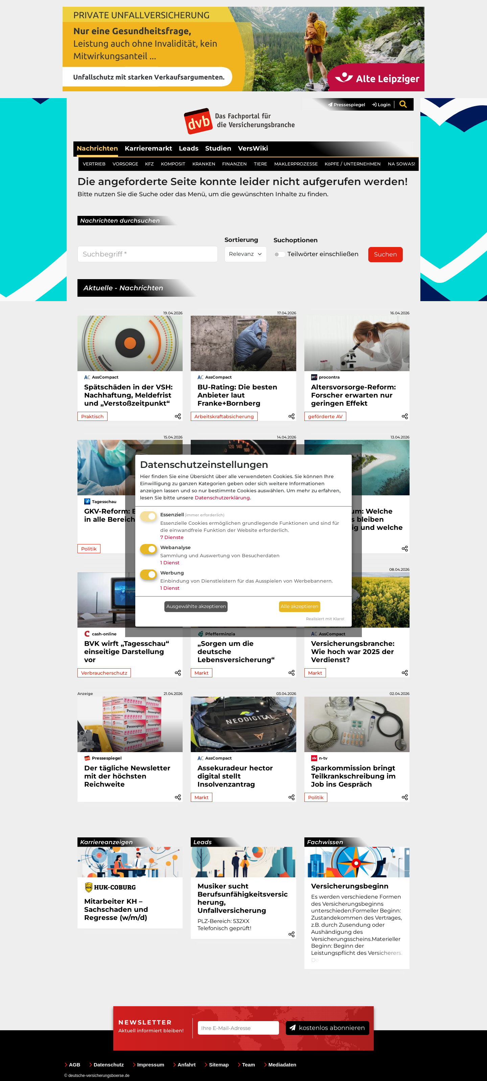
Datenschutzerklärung (222, 498)
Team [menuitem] (246, 1064)
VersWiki (253, 148)
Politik (89, 549)
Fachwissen (325, 842)
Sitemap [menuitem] (216, 1064)
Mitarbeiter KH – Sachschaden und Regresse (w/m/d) (116, 909)
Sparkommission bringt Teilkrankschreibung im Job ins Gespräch (353, 776)
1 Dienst (170, 563)
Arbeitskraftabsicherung (224, 416)
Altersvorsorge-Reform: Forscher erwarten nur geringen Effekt (353, 395)
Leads (189, 148)
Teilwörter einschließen (316, 254)
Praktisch (92, 416)
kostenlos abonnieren (327, 1028)
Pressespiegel (346, 104)
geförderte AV (325, 416)
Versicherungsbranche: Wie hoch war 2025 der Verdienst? (352, 651)
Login (381, 104)
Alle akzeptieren (299, 606)
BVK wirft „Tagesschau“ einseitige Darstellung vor (126, 651)
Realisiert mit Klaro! (325, 618)
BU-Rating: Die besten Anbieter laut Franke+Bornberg (237, 395)
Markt (201, 673)
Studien (218, 148)
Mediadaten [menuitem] (280, 1064)
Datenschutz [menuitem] (106, 1064)
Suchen (385, 254)
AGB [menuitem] (72, 1064)
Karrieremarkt (148, 148)
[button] (178, 416)
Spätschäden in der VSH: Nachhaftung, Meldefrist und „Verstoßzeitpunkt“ (128, 395)
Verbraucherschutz (104, 673)
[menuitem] (343, 104)
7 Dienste (172, 537)
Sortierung (241, 240)
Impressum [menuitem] (148, 1064)
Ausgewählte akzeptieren (196, 606)
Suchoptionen (296, 240)
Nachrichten (97, 148)
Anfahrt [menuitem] (184, 1064)
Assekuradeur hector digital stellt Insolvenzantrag (235, 776)
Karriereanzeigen (106, 842)
